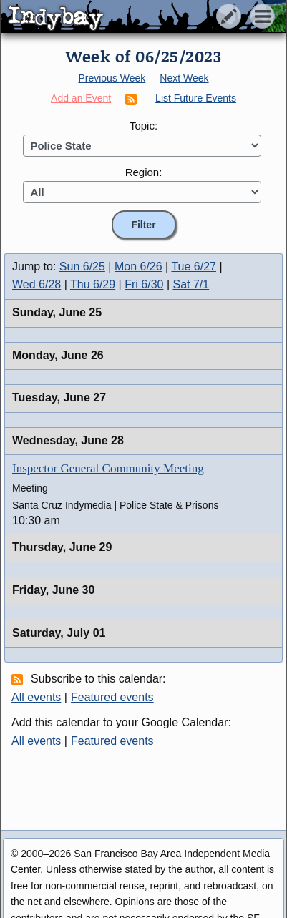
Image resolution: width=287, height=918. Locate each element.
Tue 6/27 (193, 266)
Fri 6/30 (144, 284)
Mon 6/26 (138, 266)
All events (36, 697)
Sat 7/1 (191, 284)
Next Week (184, 78)
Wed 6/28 (36, 284)
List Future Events (195, 98)
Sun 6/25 (82, 266)
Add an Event (81, 98)
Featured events (112, 697)
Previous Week (111, 78)
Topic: (143, 125)
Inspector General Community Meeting (108, 468)
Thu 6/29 (92, 284)
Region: (143, 172)
